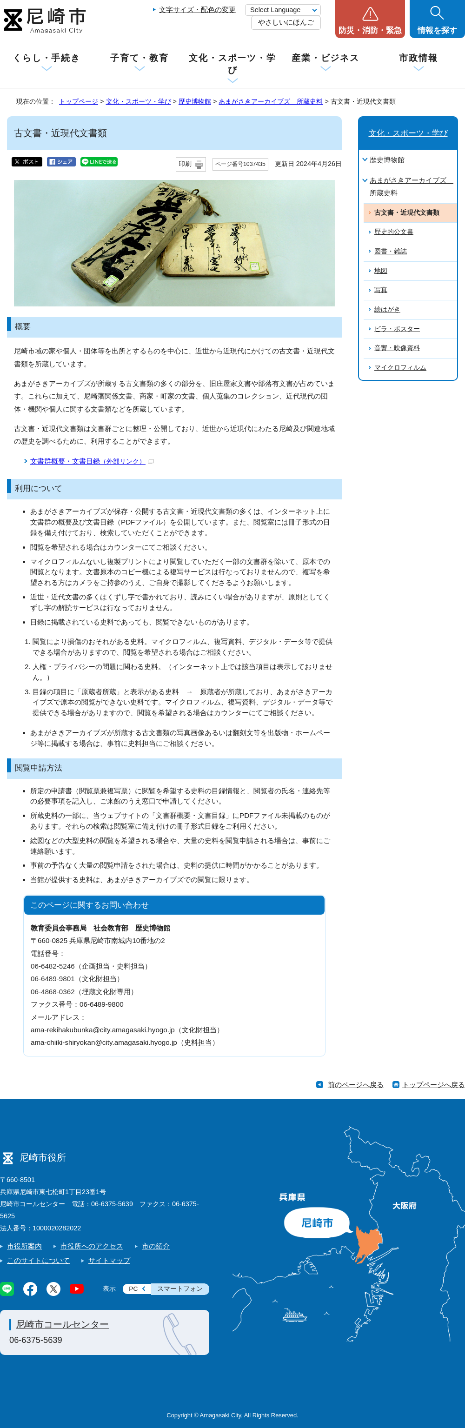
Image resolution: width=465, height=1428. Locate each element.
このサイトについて (38, 1260)
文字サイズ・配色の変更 (197, 9)
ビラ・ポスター (397, 328)
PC (133, 1288)
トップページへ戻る (433, 1085)
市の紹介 (156, 1246)
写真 (380, 289)
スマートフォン (180, 1288)
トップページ (78, 101)
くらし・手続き (46, 58)
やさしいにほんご (286, 22)
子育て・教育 (139, 58)
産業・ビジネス (325, 58)
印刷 (185, 163)
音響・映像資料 (397, 348)
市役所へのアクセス (91, 1246)
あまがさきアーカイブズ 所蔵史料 (271, 101)
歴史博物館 (195, 101)
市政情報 (418, 58)
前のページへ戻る (356, 1085)
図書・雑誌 (390, 251)
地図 (380, 270)
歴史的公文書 (393, 231)
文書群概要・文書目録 (91, 461)
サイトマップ (109, 1260)
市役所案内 (24, 1246)
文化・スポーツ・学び (232, 64)
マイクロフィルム (400, 367)
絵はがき (387, 309)
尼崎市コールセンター (62, 1324)
